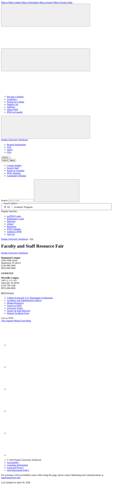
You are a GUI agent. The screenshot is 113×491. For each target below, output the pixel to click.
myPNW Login (14, 216)
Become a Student (15, 96)
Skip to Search (46, 2)
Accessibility (13, 462)
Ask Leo (11, 234)
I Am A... (5, 157)
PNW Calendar (14, 229)
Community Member (16, 176)
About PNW (12, 109)
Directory (11, 221)
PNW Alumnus (14, 173)
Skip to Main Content (11, 2)
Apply (10, 150)
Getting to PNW (14, 231)
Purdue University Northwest (14, 140)
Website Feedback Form (18, 313)
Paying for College (15, 102)
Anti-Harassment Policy (18, 470)
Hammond (7, 273)
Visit (9, 147)
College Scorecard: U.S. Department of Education (30, 298)
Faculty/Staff (13, 168)
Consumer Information (17, 465)
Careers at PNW (14, 305)
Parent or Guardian (15, 170)
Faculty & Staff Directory (19, 310)
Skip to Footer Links (62, 2)
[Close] (8, 160)
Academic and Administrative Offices (24, 300)
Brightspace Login (15, 219)
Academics (12, 99)
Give (9, 152)
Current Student (14, 165)
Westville (7, 293)
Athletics (11, 107)
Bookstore (11, 226)
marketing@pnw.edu (10, 477)
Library (10, 224)
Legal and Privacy (15, 467)
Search (4, 200)
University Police (15, 308)
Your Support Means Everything (16, 320)
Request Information (16, 144)
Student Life (12, 104)
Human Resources (15, 303)
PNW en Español (15, 112)
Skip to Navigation (30, 2)
